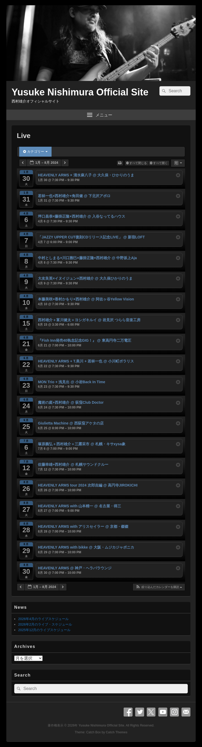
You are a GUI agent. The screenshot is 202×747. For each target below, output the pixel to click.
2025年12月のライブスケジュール (44, 630)
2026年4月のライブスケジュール (43, 619)
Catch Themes (116, 732)
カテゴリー (35, 152)
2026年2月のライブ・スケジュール (45, 624)
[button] (159, 587)
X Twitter (151, 712)
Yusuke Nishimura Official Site (80, 92)
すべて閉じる (137, 163)
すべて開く (159, 163)
